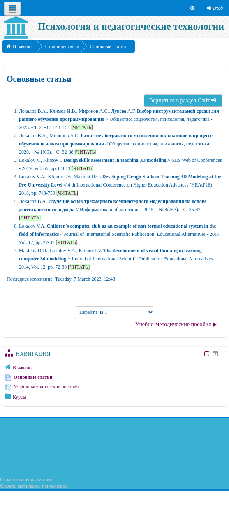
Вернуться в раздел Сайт (183, 100)
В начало (22, 368)
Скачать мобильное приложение (33, 486)
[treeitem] (114, 367)
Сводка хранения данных (26, 479)
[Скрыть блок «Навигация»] (207, 354)
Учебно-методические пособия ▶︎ (176, 324)
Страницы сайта (62, 46)
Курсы (19, 397)
